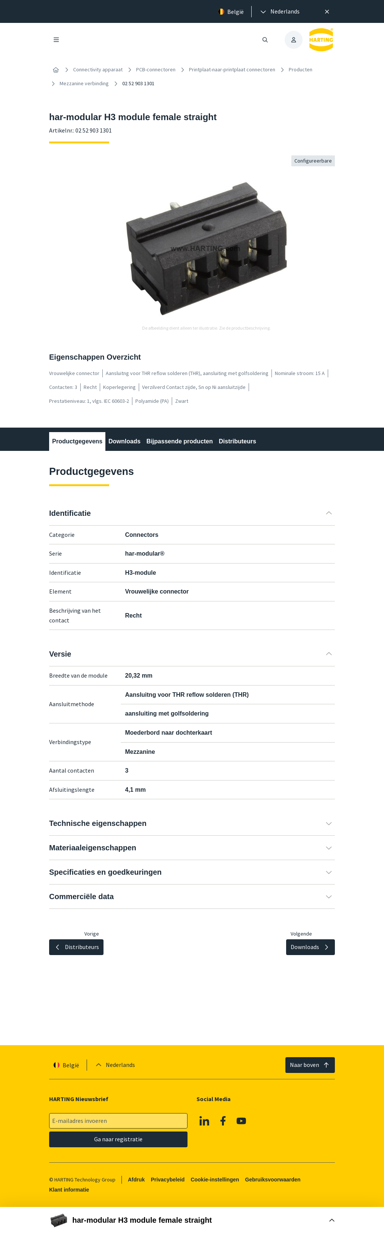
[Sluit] (327, 12)
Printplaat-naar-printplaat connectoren (232, 69)
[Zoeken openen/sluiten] (265, 39)
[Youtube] (241, 1121)
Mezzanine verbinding (84, 83)
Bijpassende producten (180, 441)
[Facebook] (223, 1121)
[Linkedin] (204, 1121)
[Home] (56, 70)
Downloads (124, 441)
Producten (300, 69)
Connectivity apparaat (98, 69)
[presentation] (279, 12)
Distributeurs (237, 441)
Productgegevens (77, 441)
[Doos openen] (192, 1220)
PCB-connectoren (156, 69)
